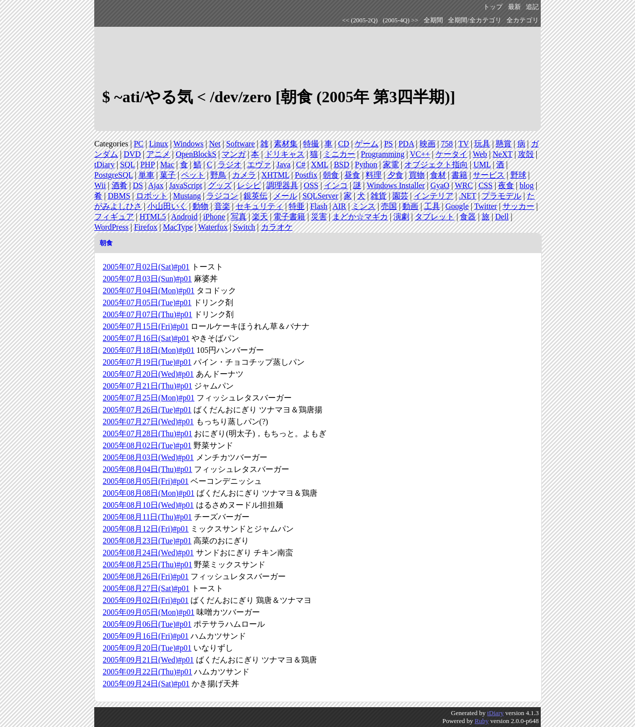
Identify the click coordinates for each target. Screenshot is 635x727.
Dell (502, 216)
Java (283, 164)
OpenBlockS (196, 154)
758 (447, 143)
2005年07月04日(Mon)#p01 (148, 290)
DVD (132, 154)
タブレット (434, 216)
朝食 (331, 175)
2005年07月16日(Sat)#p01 (146, 338)
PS (388, 143)
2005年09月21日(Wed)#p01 (148, 660)
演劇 (401, 216)
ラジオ (230, 164)
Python (366, 164)
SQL (127, 164)
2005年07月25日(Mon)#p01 (148, 398)
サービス (489, 175)
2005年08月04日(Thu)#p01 (147, 469)
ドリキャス (285, 154)
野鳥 (218, 175)
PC (139, 143)
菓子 (168, 175)
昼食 (352, 175)
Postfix (306, 175)
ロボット (152, 196)
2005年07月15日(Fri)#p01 (146, 326)
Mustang (187, 196)
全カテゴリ (523, 20)
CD (343, 143)
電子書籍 (289, 216)
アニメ (158, 154)
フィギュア (114, 216)
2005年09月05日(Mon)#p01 (148, 612)
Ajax (156, 185)
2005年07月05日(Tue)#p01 (147, 302)
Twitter (485, 206)
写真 (239, 216)
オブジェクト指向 (436, 164)
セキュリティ (259, 206)
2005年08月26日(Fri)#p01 (146, 576)
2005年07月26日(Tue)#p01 (147, 409)
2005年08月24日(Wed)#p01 (148, 552)
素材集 (286, 143)
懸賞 (503, 143)
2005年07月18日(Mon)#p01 (148, 350)
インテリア (433, 196)
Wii (100, 185)
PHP (147, 164)
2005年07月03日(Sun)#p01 (147, 278)
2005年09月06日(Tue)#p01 (147, 624)
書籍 (459, 175)
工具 (432, 206)
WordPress (111, 227)
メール (285, 196)
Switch (244, 227)
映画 (428, 143)
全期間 (433, 20)
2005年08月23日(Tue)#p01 (147, 540)
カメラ (244, 175)
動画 (410, 206)
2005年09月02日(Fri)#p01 (146, 600)
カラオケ (277, 227)
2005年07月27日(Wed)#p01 (148, 421)
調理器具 (282, 185)
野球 (518, 175)
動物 (200, 206)
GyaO (440, 185)
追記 (532, 6)
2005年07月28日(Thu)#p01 (147, 433)
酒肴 (119, 185)
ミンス (364, 206)
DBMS (119, 196)
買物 (417, 175)
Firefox (145, 227)
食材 (438, 175)
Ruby (482, 721)
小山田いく (167, 206)
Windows (189, 143)
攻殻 (526, 154)
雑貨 (378, 196)
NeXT (502, 154)
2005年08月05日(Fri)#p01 (146, 481)
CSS (485, 185)
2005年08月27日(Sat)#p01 (146, 588)
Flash (318, 206)
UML (482, 164)
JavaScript (185, 185)
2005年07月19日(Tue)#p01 (147, 362)
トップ (493, 6)
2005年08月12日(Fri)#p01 (146, 529)
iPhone (214, 216)
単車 (146, 175)
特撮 (311, 143)
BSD (341, 164)
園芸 (400, 196)
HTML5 (152, 216)
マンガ (234, 154)
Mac (167, 164)
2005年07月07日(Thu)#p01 (147, 314)
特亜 (297, 206)
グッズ (220, 185)
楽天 (260, 216)
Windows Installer (396, 185)
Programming (382, 154)
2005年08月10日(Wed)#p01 (148, 505)
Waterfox (213, 227)
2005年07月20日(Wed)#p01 (148, 374)
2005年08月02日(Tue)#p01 (147, 445)
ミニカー (339, 154)
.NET (467, 196)
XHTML (275, 175)
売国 (389, 206)
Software (240, 143)
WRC (464, 185)
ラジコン (222, 196)
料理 (373, 175)
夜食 (506, 185)
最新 (514, 6)
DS (138, 185)
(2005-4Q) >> (401, 20)
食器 (468, 216)
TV (463, 143)
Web (480, 154)
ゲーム (367, 143)
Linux (158, 143)
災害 (319, 216)
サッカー (518, 206)
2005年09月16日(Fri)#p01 (146, 636)
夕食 (395, 175)
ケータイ (451, 154)
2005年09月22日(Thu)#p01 (147, 671)
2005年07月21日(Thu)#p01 (147, 386)
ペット (193, 175)
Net (214, 143)
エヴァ (259, 164)
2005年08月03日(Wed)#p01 (148, 457)
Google (457, 206)
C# (301, 164)
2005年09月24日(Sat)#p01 (146, 683)
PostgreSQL (113, 175)
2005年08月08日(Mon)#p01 (148, 493)
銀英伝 (255, 196)
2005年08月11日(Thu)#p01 (147, 517)
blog (526, 185)
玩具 (482, 143)
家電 (391, 164)
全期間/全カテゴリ (475, 20)
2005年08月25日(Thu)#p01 (147, 564)
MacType (177, 227)
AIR (339, 206)
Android (184, 216)
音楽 (222, 206)
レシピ (249, 185)
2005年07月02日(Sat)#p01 (146, 267)
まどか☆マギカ (360, 216)
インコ (336, 185)
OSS (311, 185)
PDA (406, 143)
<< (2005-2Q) (360, 20)
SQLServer (320, 196)
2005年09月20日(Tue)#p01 (147, 648)
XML (319, 164)
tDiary (104, 164)
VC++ (420, 154)
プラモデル (501, 196)
